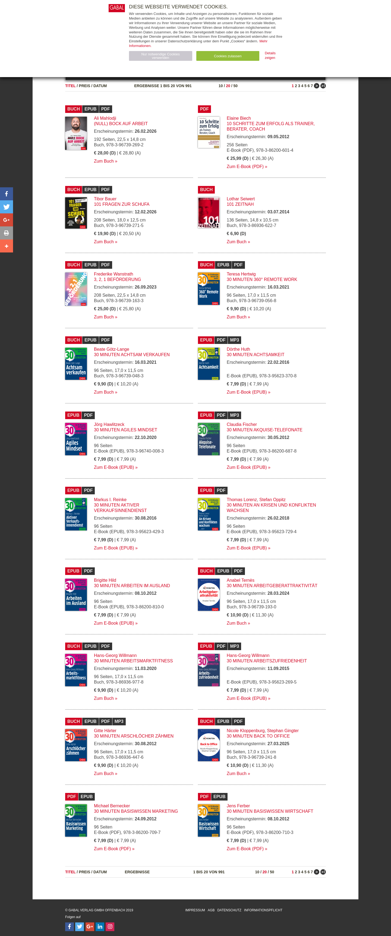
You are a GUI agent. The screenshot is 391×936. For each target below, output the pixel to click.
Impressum (195, 910)
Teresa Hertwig (241, 274)
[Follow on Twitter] (79, 926)
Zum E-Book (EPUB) (247, 392)
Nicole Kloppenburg (246, 730)
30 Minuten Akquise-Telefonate (264, 430)
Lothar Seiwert (241, 199)
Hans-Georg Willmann (115, 655)
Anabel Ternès (240, 580)
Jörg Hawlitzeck (109, 424)
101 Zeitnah (240, 204)
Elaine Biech (239, 118)
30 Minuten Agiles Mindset (125, 430)
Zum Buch (104, 161)
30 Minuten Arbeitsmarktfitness (133, 661)
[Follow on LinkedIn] (100, 926)
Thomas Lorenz (242, 499)
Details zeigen (270, 55)
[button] (6, 193)
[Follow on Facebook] (69, 926)
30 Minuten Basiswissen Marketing (136, 811)
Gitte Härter (105, 730)
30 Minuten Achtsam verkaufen (132, 354)
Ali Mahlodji (105, 118)
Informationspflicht (263, 910)
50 (235, 86)
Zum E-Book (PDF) (245, 166)
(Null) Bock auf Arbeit (121, 123)
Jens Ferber (238, 806)
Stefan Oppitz (272, 499)
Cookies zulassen (228, 56)
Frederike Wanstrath (113, 274)
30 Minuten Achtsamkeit (255, 354)
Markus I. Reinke (110, 499)
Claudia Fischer (242, 424)
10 (221, 86)
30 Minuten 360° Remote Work (262, 279)
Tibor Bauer (105, 199)
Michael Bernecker (112, 806)
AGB (211, 910)
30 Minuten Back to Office (258, 736)
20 (228, 86)
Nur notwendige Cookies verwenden (160, 56)
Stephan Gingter (283, 730)
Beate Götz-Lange (111, 349)
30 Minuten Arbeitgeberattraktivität (272, 585)
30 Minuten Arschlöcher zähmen (134, 736)
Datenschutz (229, 910)
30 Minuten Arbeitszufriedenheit (267, 661)
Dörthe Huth (238, 349)
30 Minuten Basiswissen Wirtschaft (270, 811)
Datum (100, 86)
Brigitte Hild (105, 580)
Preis (84, 86)
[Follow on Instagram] (110, 926)
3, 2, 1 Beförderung (117, 279)
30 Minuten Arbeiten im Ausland (132, 585)
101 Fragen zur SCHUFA (121, 204)
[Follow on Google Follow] (90, 926)
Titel (70, 86)
